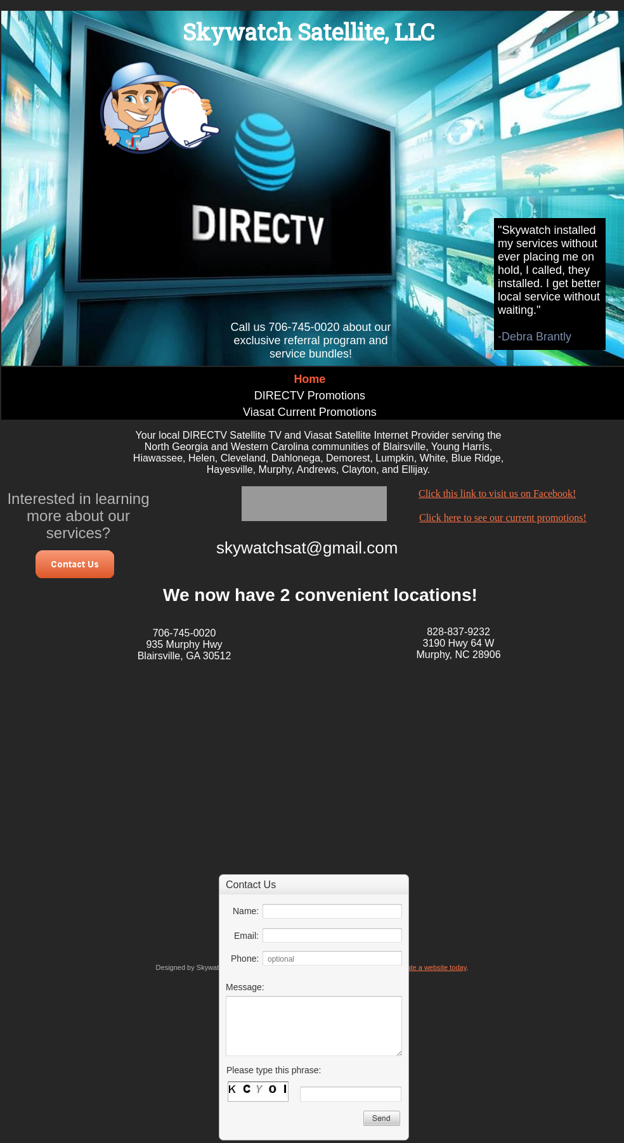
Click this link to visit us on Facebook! (497, 493)
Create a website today (431, 967)
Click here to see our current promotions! (503, 517)
